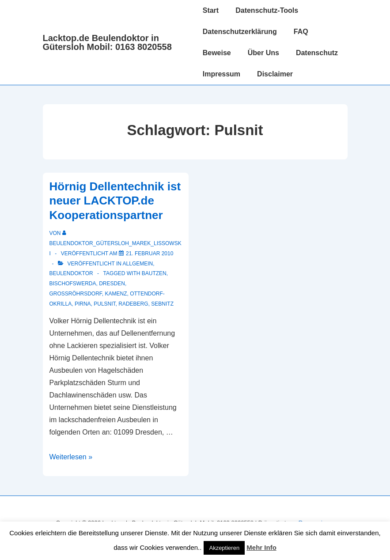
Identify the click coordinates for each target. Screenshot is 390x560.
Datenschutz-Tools (266, 10)
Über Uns (263, 53)
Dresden (112, 283)
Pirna (83, 304)
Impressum (221, 74)
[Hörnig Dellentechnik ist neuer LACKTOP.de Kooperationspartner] (149, 253)
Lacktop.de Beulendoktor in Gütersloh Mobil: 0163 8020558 (107, 42)
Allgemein (138, 264)
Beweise (217, 53)
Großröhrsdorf (75, 294)
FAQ (301, 31)
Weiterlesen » (71, 457)
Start (211, 10)
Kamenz (116, 294)
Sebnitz (162, 304)
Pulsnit (104, 304)
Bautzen (154, 273)
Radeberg (133, 304)
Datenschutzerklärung (240, 31)
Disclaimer (275, 74)
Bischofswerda (72, 283)
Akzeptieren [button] (224, 548)
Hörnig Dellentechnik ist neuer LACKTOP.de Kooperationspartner (115, 201)
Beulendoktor (71, 273)
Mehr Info (261, 547)
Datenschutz (317, 53)
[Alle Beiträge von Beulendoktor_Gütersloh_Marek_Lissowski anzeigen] (115, 243)
